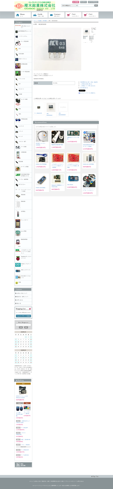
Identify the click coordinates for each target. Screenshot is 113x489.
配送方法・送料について (22, 296)
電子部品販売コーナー (90, 15)
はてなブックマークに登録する (87, 93)
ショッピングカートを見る (23, 316)
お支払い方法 (37, 481)
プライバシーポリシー (70, 481)
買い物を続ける (84, 87)
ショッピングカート (73, 15)
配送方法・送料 (45, 481)
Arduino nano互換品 (40, 187)
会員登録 (75, 2)
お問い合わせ (56, 15)
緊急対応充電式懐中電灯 (57, 144)
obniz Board (70, 184)
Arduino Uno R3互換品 (41, 164)
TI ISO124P (24, 427)
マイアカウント (93, 2)
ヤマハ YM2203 (25, 444)
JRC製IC (45, 20)
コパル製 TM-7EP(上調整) (19, 414)
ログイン (83, 2)
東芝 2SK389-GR (25, 439)
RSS (22, 463)
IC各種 (39, 20)
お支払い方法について (22, 293)
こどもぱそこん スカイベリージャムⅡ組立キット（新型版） (57, 166)
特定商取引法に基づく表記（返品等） (89, 82)
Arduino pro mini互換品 (88, 164)
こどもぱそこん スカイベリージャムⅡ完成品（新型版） (73, 166)
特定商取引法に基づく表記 (57, 481)
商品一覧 (19, 303)
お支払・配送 (39, 15)
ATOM (23, 465)
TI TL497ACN (25, 455)
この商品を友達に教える (86, 84)
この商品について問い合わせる (87, 85)
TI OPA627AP (38, 113)
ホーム (23, 15)
